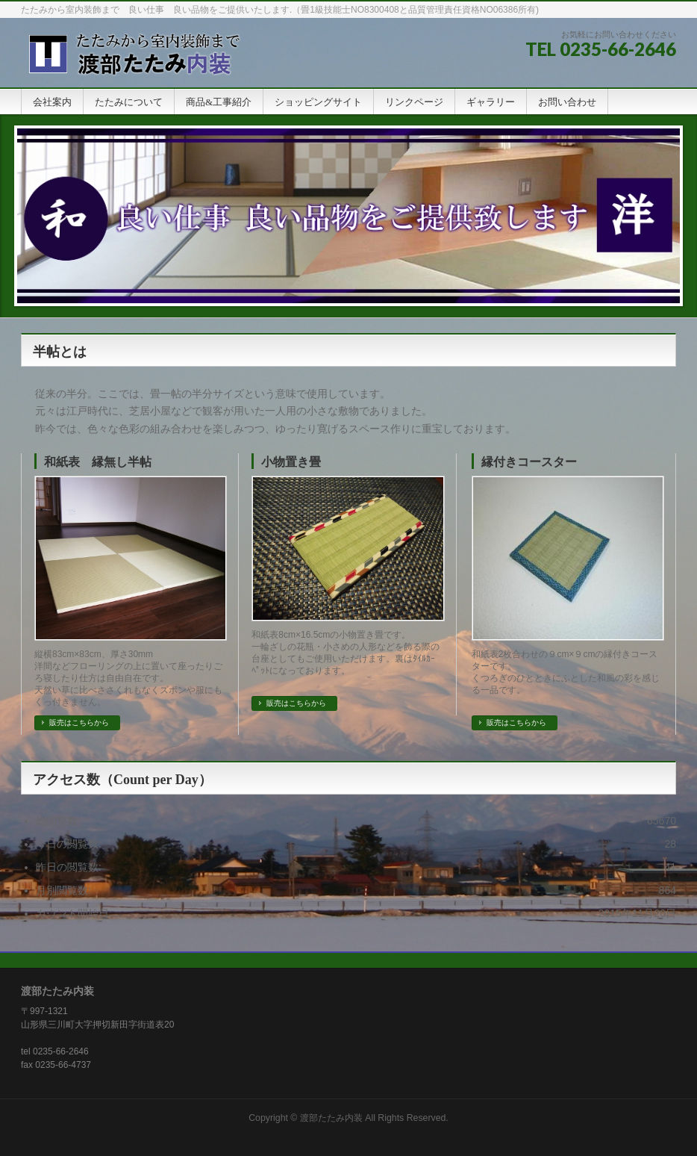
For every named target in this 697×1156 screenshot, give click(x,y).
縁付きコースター (529, 462)
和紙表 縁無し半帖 (97, 462)
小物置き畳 (291, 462)
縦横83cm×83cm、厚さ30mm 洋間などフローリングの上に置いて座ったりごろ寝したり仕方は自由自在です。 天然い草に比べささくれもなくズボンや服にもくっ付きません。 (128, 678)
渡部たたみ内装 (331, 1118)
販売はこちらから (79, 722)
